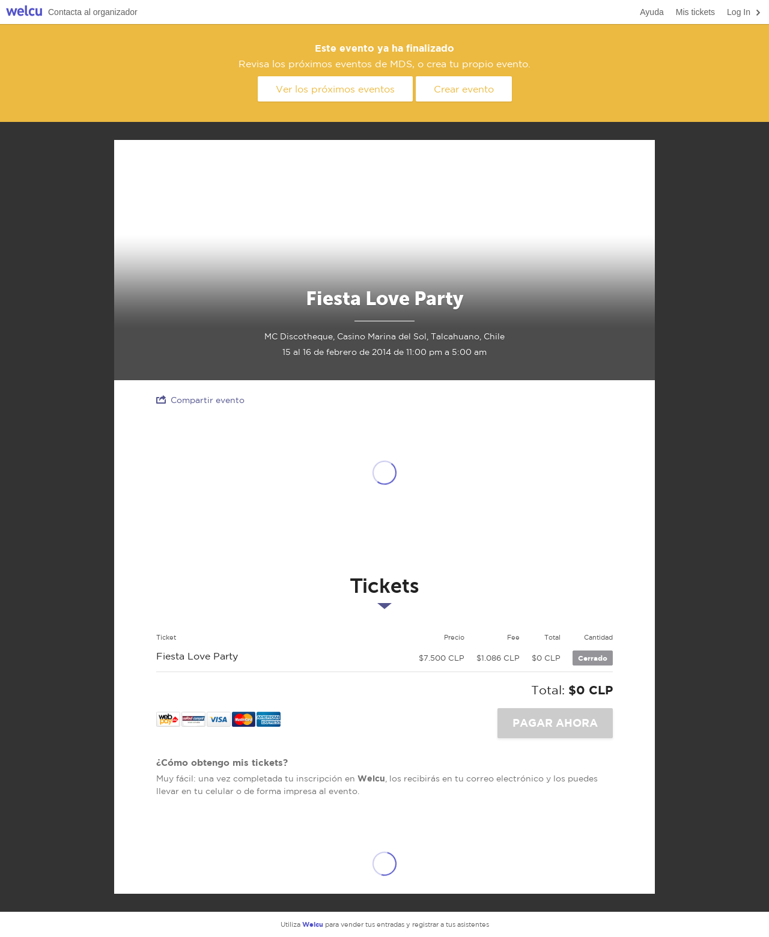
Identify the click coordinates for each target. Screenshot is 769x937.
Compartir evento (200, 400)
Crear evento (464, 88)
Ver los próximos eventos (335, 88)
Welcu (24, 12)
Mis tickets (695, 12)
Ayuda (651, 12)
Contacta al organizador (93, 12)
